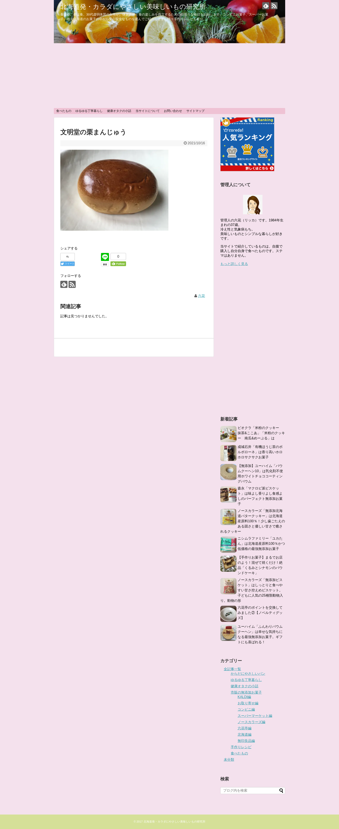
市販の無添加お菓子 (246, 692)
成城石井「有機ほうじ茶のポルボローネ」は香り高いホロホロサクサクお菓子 (260, 452)
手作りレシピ (241, 747)
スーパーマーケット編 (255, 716)
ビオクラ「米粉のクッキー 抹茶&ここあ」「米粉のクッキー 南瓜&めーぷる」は (261, 433)
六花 (201, 296)
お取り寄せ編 (248, 703)
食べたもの (63, 111)
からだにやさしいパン (248, 673)
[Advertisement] (169, 75)
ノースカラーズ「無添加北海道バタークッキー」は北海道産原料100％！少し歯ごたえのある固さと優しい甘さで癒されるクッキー (252, 521)
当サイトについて (148, 111)
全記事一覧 (232, 669)
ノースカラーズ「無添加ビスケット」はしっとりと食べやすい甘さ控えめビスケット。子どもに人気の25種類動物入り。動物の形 (251, 590)
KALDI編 (244, 697)
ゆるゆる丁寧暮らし (89, 111)
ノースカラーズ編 (251, 722)
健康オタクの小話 (119, 111)
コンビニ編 (246, 709)
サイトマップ (195, 111)
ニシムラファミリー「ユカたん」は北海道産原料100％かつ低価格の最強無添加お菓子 (261, 544)
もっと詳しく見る (234, 264)
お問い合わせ (173, 111)
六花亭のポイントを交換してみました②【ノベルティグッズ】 (260, 613)
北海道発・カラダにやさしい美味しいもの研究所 (133, 6)
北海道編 (244, 734)
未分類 (229, 759)
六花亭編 (244, 728)
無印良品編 (246, 741)
